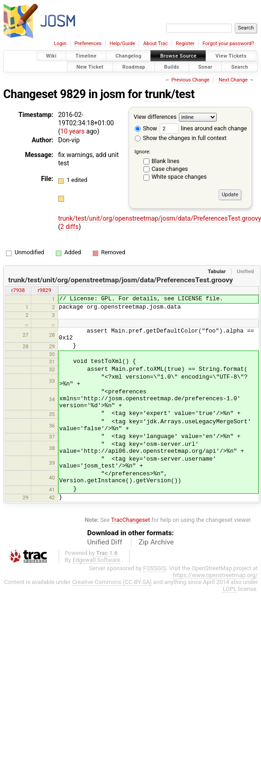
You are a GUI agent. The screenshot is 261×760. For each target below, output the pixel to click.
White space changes (179, 176)
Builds (171, 67)
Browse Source (178, 56)
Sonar (205, 67)
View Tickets (230, 56)
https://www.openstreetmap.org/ (215, 575)
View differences (155, 116)
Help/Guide (122, 44)
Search (239, 67)
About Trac (155, 44)
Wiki (51, 56)
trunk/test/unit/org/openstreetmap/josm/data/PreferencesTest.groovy (120, 280)
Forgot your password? (228, 44)
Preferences (87, 44)
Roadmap (133, 67)
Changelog (128, 56)
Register (185, 44)
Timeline (85, 56)
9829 (73, 94)
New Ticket (90, 67)
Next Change (233, 80)
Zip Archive (156, 542)
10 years (72, 131)
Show (146, 128)
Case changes (170, 168)
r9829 (44, 290)
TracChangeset (130, 519)
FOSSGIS (154, 568)
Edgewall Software (96, 559)
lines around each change (203, 128)
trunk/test (170, 94)
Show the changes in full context (180, 137)
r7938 (17, 290)
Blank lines (165, 161)
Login (60, 44)
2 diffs (69, 226)
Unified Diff (104, 542)
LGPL (230, 588)
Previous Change (190, 80)
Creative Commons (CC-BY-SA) (112, 582)
